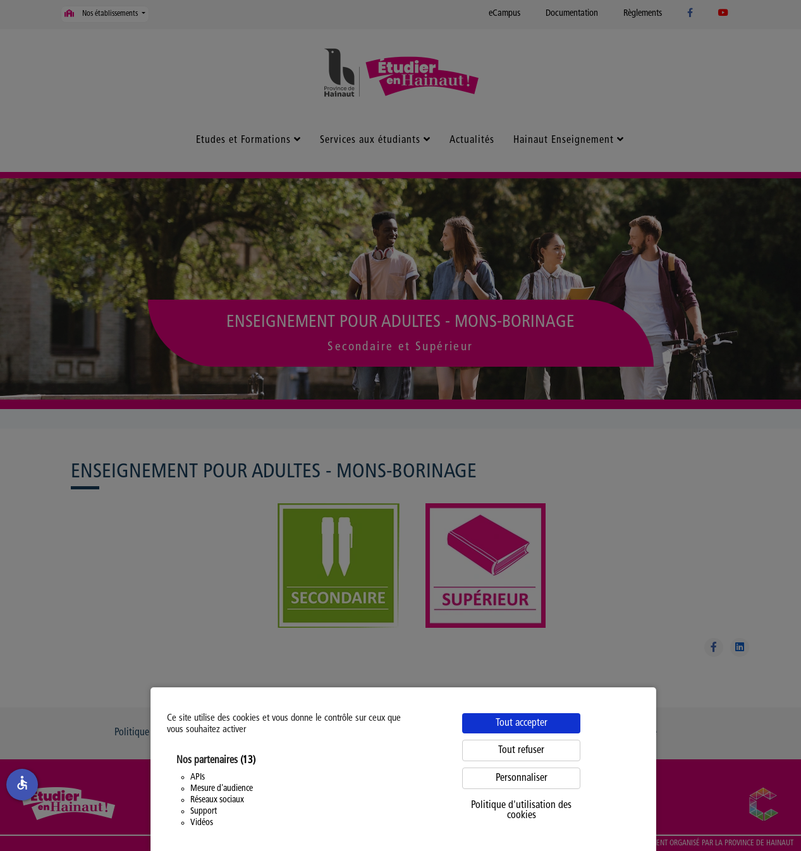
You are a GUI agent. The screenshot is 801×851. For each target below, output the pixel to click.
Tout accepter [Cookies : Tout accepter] (521, 723)
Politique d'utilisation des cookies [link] (521, 810)
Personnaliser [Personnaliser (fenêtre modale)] (521, 778)
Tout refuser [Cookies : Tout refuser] (521, 750)
